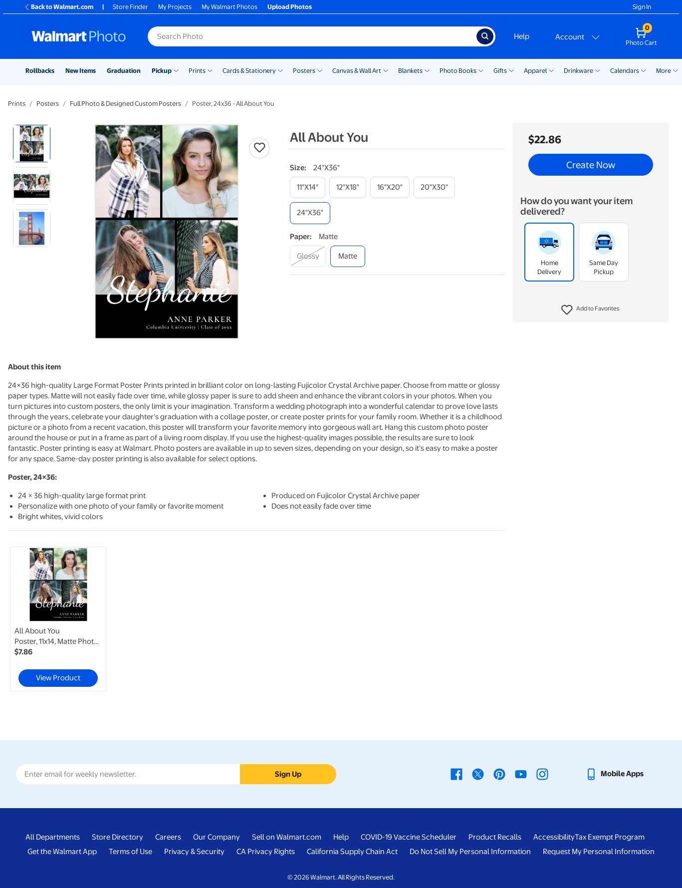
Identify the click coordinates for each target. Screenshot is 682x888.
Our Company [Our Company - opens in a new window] (216, 837)
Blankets (410, 70)
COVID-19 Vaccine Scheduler (408, 837)
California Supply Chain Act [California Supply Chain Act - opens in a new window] (352, 851)
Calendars (624, 70)
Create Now (590, 164)
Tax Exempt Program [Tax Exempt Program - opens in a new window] (610, 837)
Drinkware (578, 70)
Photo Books (458, 70)
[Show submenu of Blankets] (427, 70)
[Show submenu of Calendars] (644, 70)
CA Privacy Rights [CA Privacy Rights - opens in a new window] (265, 851)
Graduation (124, 70)
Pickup (162, 70)
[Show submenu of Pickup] (176, 70)
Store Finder (130, 6)
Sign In (642, 6)
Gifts (500, 70)
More (663, 70)
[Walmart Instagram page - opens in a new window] (542, 773)
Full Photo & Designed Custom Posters (125, 103)
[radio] (31, 143)
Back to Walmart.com (58, 6)
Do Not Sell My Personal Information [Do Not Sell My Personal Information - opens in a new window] (470, 851)
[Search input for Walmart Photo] (312, 36)
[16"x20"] (390, 187)
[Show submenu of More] (676, 70)
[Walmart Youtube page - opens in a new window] (521, 773)
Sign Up (288, 774)
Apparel (535, 70)
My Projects (175, 6)
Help (521, 36)
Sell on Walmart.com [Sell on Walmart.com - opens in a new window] (286, 837)
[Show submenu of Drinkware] (598, 70)
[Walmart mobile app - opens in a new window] (614, 773)
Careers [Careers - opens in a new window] (168, 837)
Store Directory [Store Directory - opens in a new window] (117, 837)
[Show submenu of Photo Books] (481, 70)
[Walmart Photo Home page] (79, 36)
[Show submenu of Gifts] (511, 70)
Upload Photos (289, 6)
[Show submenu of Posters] (320, 70)
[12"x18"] (347, 187)
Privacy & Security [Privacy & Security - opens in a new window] (194, 851)
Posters (304, 70)
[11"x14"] (307, 187)
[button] (591, 309)
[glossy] (308, 256)
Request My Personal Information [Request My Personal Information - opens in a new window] (599, 851)
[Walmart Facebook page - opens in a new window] (456, 773)
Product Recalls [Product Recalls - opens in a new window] (494, 837)
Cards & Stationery (249, 70)
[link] (58, 619)
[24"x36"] (310, 213)
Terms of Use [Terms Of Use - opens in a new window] (130, 851)
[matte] (347, 256)
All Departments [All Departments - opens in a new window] (52, 837)
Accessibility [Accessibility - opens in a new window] (554, 837)
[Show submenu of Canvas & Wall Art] (386, 70)
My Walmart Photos (229, 6)
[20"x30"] (434, 187)
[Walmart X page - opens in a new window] (478, 773)
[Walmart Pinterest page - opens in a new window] (499, 773)
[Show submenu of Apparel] (551, 70)
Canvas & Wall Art (356, 70)
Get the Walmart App (62, 851)
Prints (197, 70)
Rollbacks (39, 70)
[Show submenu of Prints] (210, 70)
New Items (80, 70)
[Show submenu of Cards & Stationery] (280, 70)
